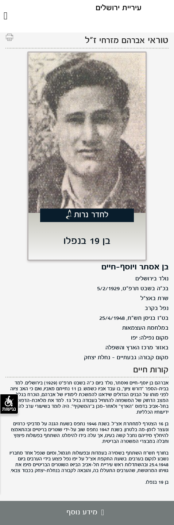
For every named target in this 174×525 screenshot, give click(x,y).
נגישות (9, 404)
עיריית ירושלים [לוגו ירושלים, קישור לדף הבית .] (119, 8)
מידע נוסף (87, 513)
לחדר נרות (91, 215)
